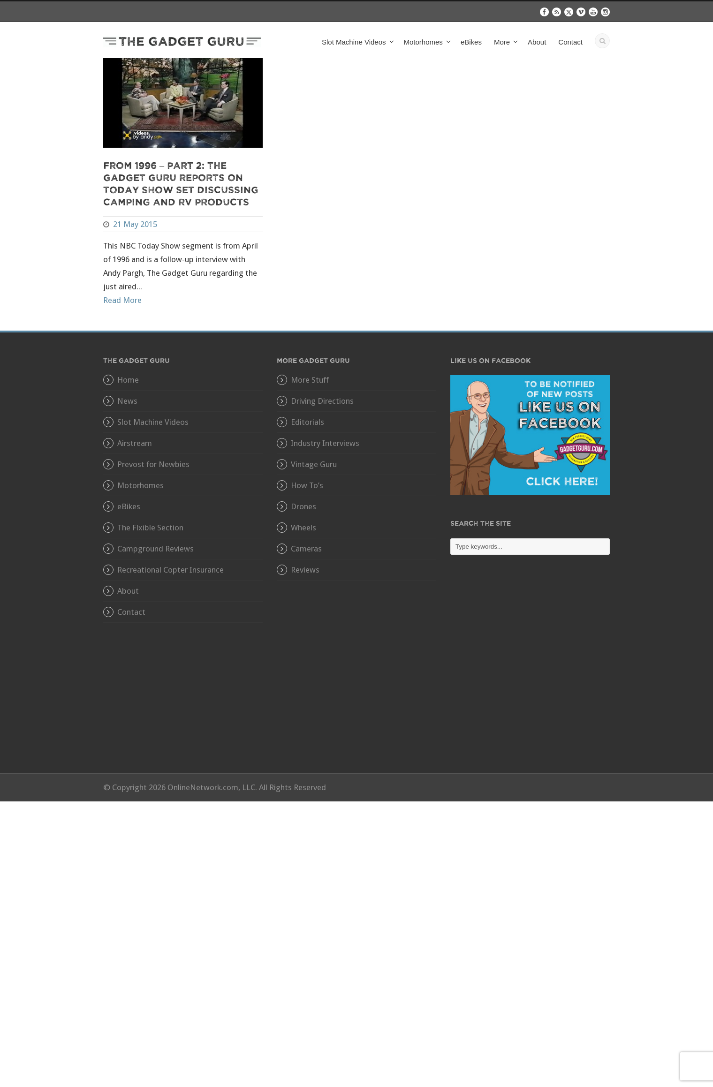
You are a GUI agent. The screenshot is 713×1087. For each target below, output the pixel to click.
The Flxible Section (150, 527)
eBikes (471, 42)
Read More (122, 300)
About (537, 42)
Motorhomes (423, 42)
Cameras (306, 548)
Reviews (305, 569)
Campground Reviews (155, 548)
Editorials (307, 422)
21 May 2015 (135, 224)
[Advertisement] (530, 670)
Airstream (134, 443)
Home (128, 380)
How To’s (307, 485)
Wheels (303, 527)
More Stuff (310, 380)
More (502, 42)
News (127, 401)
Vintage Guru (314, 464)
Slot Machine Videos (354, 42)
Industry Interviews (325, 443)
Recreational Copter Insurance (170, 569)
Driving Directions (322, 401)
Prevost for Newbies (153, 464)
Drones (303, 506)
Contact (570, 42)
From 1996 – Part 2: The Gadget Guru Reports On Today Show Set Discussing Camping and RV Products (180, 183)
